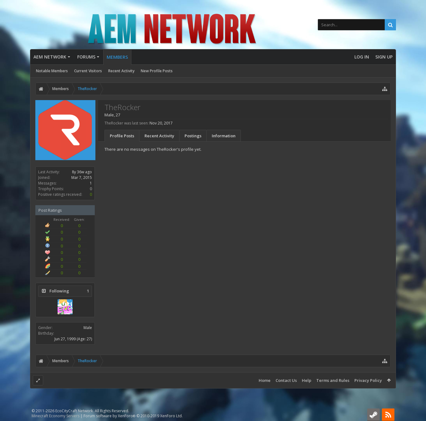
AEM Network (49, 57)
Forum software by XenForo (133, 415)
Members (117, 57)
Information (224, 136)
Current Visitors (88, 71)
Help (306, 380)
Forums (86, 57)
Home (265, 380)
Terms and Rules (332, 380)
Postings (193, 136)
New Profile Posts (157, 71)
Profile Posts (122, 136)
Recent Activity (121, 71)
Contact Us (286, 380)
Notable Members (52, 71)
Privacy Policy (368, 380)
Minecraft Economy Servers (55, 415)
